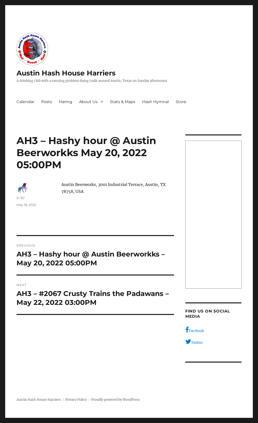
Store (181, 101)
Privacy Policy (76, 400)
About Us (88, 101)
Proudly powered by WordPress (115, 400)
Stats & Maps (122, 101)
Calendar (25, 101)
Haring (65, 101)
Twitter (194, 341)
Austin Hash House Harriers (66, 73)
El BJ (21, 198)
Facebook (194, 330)
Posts (46, 101)
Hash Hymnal (155, 101)
